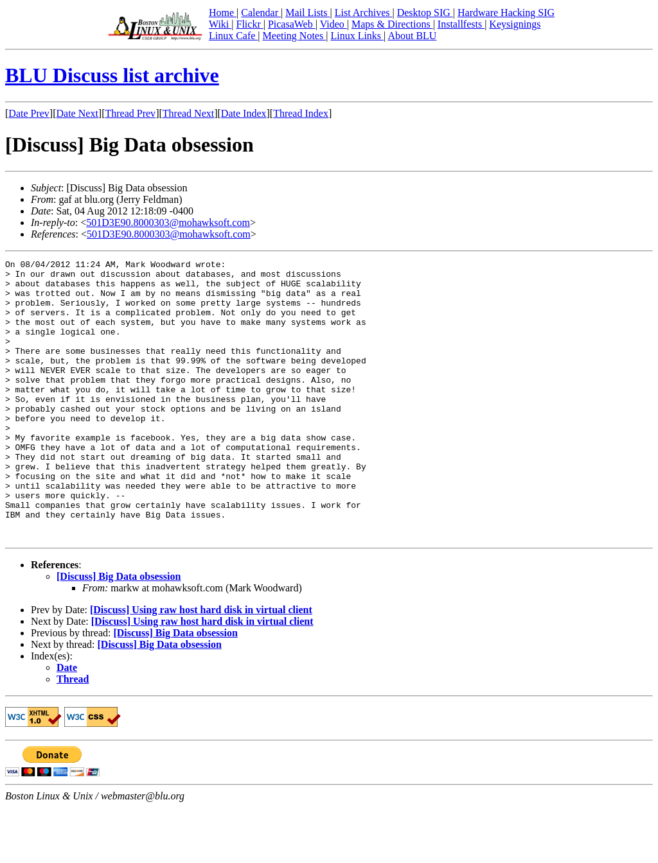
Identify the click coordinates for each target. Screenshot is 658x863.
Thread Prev (130, 113)
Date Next (77, 113)
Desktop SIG (425, 12)
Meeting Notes (294, 35)
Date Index (244, 113)
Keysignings (514, 24)
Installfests (461, 24)
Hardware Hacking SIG (506, 12)
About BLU (411, 35)
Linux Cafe (233, 35)
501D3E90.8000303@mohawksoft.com (168, 222)
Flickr (249, 24)
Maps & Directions (392, 24)
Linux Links (357, 35)
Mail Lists (307, 12)
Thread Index (300, 113)
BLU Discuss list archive (112, 75)
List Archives (364, 12)
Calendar (261, 12)
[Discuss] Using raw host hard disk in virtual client (201, 665)
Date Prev (28, 113)
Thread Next (188, 113)
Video (333, 24)
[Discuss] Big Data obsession (119, 632)
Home (222, 12)
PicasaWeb (292, 24)
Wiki (220, 24)
